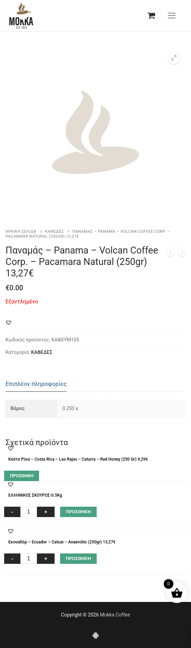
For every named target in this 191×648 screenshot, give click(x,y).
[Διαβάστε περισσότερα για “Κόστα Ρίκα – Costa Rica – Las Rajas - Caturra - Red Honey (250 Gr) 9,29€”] (21, 476)
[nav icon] (172, 15)
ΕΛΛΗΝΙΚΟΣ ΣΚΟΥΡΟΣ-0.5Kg (35, 495)
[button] (174, 58)
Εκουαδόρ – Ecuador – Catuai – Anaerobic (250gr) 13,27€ (62, 542)
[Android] (95, 635)
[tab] (36, 384)
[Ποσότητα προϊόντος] (28, 512)
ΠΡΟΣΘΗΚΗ (78, 511)
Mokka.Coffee (115, 615)
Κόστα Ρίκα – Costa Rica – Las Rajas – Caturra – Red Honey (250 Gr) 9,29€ (78, 459)
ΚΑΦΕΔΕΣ (54, 231)
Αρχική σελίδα (21, 231)
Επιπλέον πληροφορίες (36, 383)
